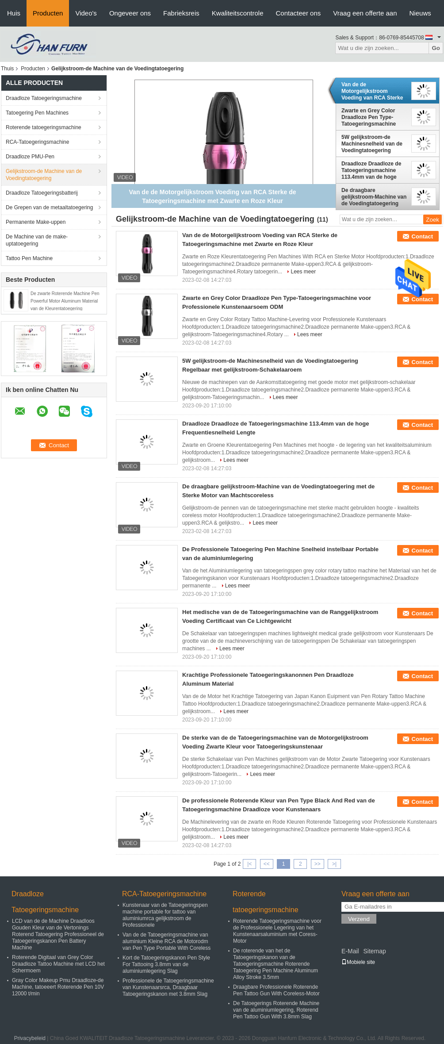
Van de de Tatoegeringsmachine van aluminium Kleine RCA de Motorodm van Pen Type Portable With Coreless (166, 941)
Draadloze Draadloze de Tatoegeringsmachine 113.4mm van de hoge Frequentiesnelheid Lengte (371, 170)
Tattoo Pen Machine (29, 258)
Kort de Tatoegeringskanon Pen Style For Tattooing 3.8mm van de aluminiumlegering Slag (166, 964)
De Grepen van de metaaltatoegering (49, 207)
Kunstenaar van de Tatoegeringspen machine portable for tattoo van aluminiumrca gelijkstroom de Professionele (165, 915)
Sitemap (374, 951)
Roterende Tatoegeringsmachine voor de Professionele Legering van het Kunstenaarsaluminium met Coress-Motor (277, 931)
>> (317, 864)
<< (267, 864)
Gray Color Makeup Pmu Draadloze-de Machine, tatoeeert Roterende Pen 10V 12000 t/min (58, 987)
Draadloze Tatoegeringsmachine (44, 98)
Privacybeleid (30, 1038)
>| (334, 864)
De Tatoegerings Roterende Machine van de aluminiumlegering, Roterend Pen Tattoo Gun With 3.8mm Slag (276, 1010)
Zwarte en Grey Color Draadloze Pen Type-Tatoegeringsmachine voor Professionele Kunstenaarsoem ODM (369, 117)
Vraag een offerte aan (365, 13)
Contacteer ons (298, 13)
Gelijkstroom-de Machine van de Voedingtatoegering (44, 174)
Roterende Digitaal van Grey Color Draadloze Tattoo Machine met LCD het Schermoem (58, 964)
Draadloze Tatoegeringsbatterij (42, 193)
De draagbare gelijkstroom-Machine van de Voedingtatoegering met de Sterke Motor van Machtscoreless (373, 197)
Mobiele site (358, 962)
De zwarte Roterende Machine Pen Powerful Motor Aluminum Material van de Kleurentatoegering (65, 301)
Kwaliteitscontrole (238, 13)
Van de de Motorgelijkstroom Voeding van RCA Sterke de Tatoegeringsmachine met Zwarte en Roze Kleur (373, 91)
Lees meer (303, 272)
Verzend (359, 919)
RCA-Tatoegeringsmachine (37, 142)
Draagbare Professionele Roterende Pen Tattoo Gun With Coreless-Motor (276, 990)
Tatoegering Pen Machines (37, 113)
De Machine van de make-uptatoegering (37, 240)
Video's (85, 13)
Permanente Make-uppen (35, 222)
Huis (13, 13)
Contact (422, 236)
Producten (48, 13)
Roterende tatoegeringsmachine (43, 127)
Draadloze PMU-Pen (30, 157)
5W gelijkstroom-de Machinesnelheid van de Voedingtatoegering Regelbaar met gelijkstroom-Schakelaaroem (371, 144)
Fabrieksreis (181, 13)
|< (249, 864)
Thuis (7, 68)
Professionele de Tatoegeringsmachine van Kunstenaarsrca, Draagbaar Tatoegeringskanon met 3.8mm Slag (168, 987)
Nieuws (420, 13)
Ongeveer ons (130, 13)
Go (436, 48)
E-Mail (350, 951)
